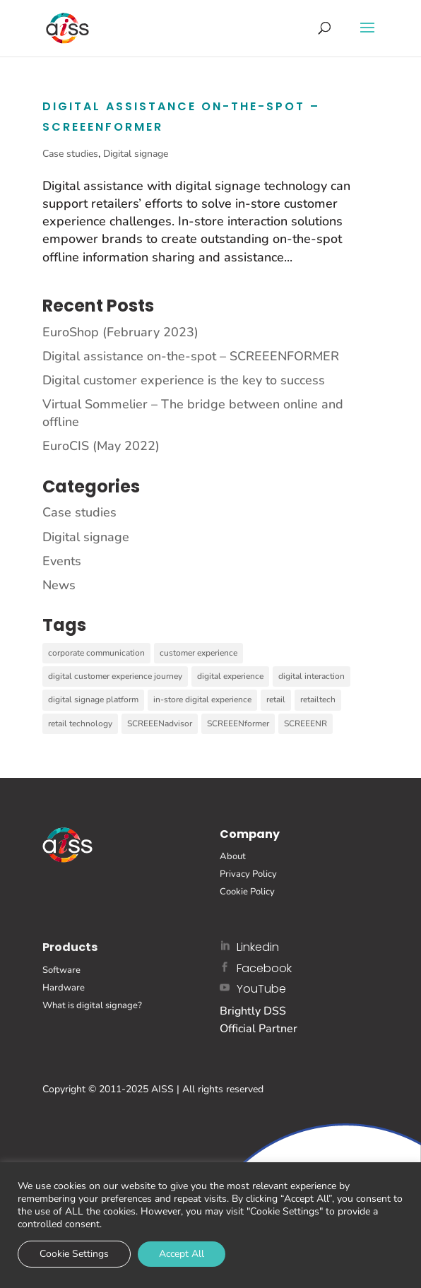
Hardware (63, 987)
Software (61, 970)
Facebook (264, 968)
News (59, 585)
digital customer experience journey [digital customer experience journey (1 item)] (115, 676)
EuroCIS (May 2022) (101, 445)
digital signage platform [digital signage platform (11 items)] (93, 699)
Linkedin (258, 947)
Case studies (70, 153)
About (233, 856)
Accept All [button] (181, 1253)
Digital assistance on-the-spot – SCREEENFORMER (190, 356)
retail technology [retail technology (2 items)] (80, 723)
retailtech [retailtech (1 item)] (318, 699)
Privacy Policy (248, 874)
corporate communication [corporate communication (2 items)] (96, 652)
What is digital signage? (92, 1005)
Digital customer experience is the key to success (183, 380)
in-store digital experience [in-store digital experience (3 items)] (202, 699)
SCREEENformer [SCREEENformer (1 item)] (238, 723)
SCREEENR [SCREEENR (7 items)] (305, 723)
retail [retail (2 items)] (275, 699)
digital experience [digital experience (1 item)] (230, 676)
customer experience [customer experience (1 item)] (198, 652)
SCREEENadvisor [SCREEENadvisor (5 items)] (159, 723)
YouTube (261, 989)
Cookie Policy (247, 891)
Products (69, 947)
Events (61, 561)
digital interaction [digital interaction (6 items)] (311, 676)
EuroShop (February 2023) (120, 332)
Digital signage (135, 153)
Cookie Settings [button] (74, 1253)
